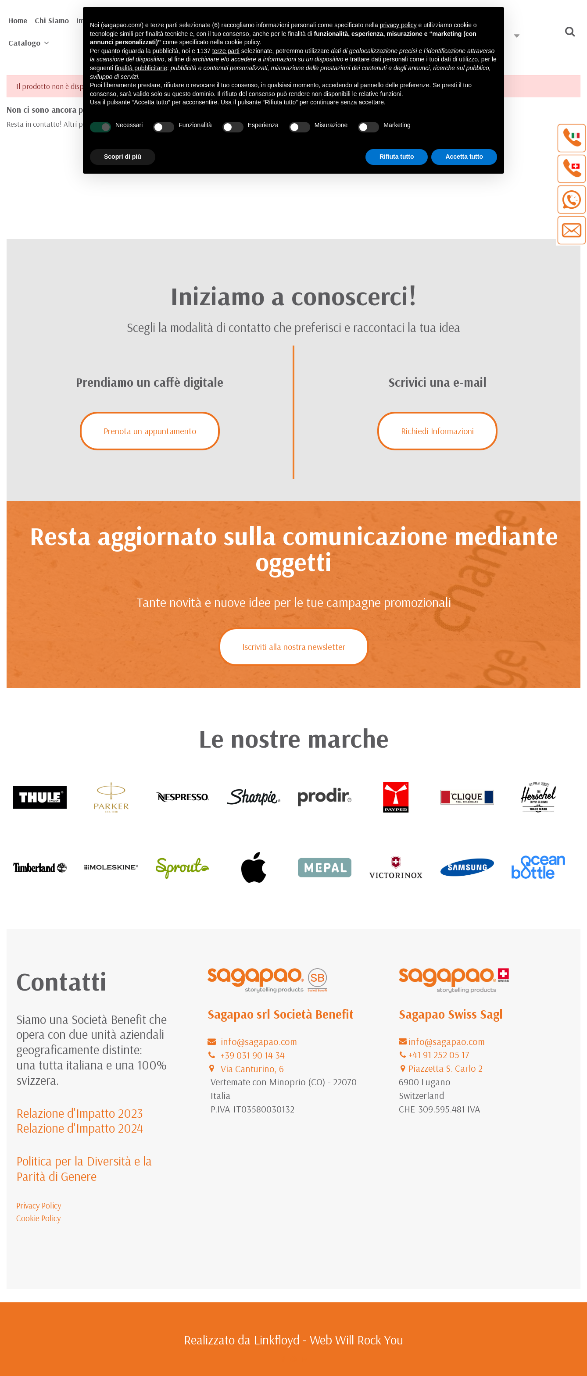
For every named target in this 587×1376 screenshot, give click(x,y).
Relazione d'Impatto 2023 (79, 1113)
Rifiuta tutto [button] (396, 156)
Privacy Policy (38, 1205)
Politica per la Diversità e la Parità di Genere (84, 1168)
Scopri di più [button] (122, 156)
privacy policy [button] (398, 25)
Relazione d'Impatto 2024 (79, 1128)
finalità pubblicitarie (141, 67)
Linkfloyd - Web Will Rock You (328, 1339)
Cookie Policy (38, 1218)
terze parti (226, 50)
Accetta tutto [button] (464, 156)
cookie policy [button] (242, 42)
